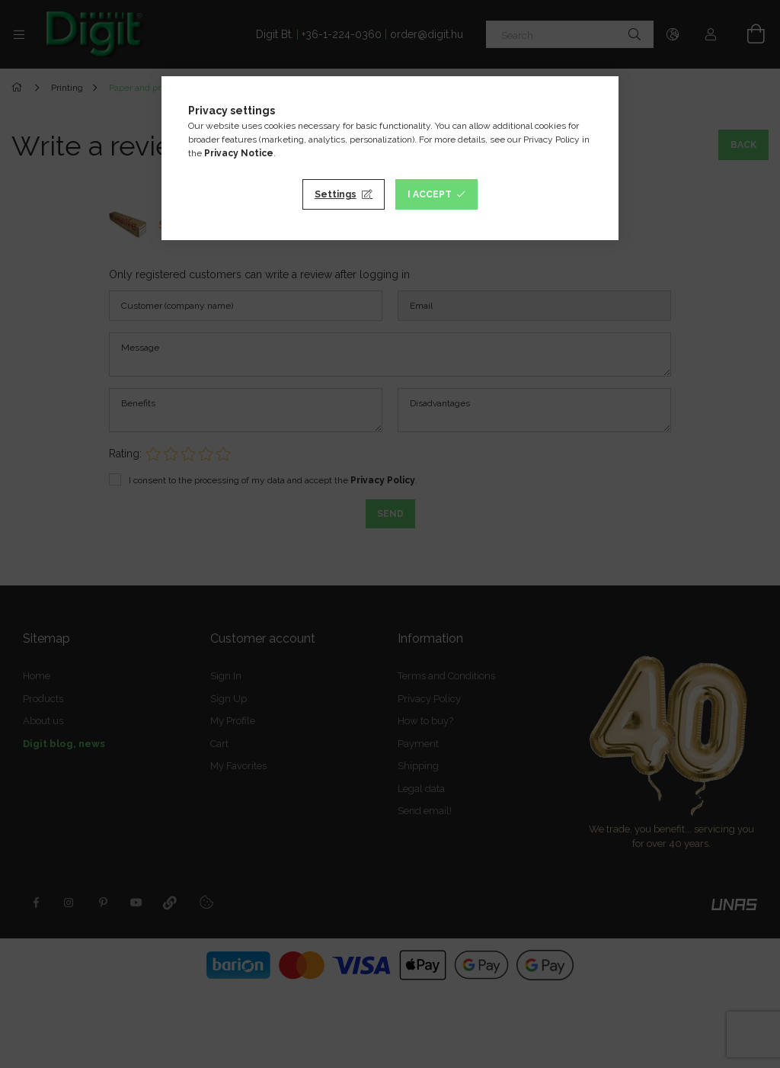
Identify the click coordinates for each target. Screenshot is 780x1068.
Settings (335, 194)
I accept (430, 194)
